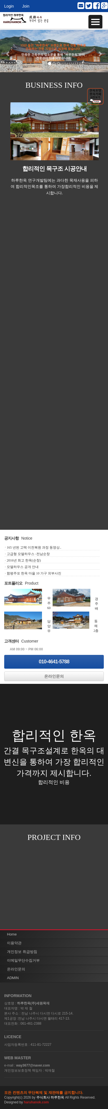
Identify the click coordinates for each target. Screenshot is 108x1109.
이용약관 (14, 943)
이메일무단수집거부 (23, 960)
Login (9, 6)
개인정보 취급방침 (22, 952)
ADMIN (13, 978)
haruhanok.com (36, 1102)
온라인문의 (54, 676)
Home (12, 934)
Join (25, 6)
